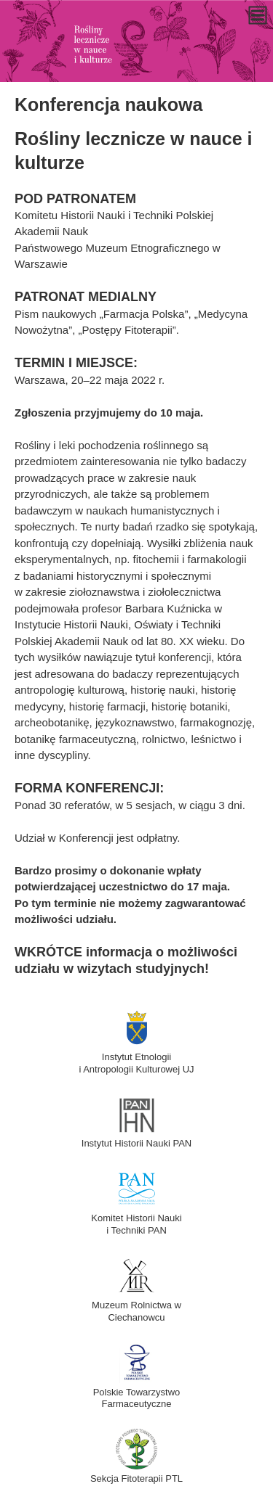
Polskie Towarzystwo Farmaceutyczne (137, 1392)
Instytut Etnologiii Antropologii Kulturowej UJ (136, 1057)
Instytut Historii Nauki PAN (136, 1137)
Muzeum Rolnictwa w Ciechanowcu (136, 1305)
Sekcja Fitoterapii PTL (136, 1472)
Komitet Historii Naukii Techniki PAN (136, 1218)
